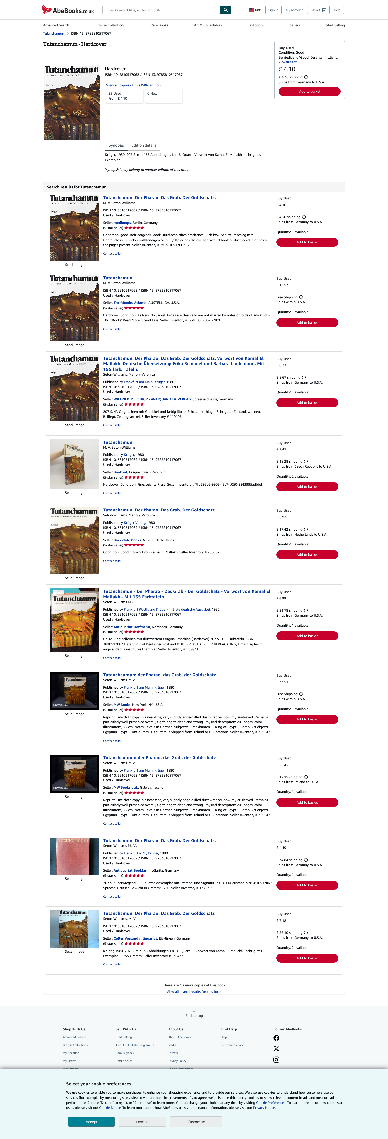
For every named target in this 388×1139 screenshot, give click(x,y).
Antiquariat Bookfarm (132, 870)
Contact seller (112, 253)
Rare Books (159, 25)
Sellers (295, 25)
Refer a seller (124, 1061)
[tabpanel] (187, 162)
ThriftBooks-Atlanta (130, 302)
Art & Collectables (208, 25)
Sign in (273, 10)
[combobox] (161, 10)
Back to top (194, 1015)
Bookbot (120, 472)
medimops (122, 222)
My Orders (69, 1061)
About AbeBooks (179, 1037)
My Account (294, 10)
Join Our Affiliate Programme (135, 1045)
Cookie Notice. (110, 1107)
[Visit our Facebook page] (276, 1038)
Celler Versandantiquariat (135, 938)
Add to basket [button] (309, 91)
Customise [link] (196, 1121)
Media (172, 1045)
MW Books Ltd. (126, 787)
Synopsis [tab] (116, 145)
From (124, 95)
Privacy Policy (177, 1061)
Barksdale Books (127, 540)
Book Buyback (125, 1053)
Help (337, 10)
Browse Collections (110, 25)
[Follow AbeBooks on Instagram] (276, 1060)
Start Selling (335, 25)
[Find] (225, 10)
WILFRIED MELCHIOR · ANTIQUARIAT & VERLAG (152, 399)
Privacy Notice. (264, 1107)
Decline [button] (142, 1122)
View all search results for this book (194, 991)
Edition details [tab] (143, 145)
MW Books (122, 704)
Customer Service (232, 1045)
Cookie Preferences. (271, 1102)
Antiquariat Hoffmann (132, 627)
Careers (173, 1053)
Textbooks (256, 25)
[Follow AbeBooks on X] (276, 1049)
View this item (288, 62)
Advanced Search (56, 25)
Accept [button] (91, 1122)
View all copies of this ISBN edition (133, 85)
